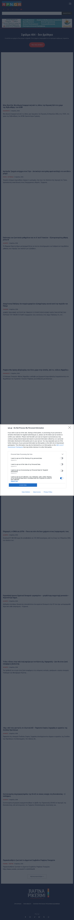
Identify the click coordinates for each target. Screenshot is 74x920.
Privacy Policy (48, 492)
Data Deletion (26, 492)
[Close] (70, 428)
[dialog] (37, 460)
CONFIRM (23, 485)
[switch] (61, 458)
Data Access (37, 492)
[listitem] (37, 454)
